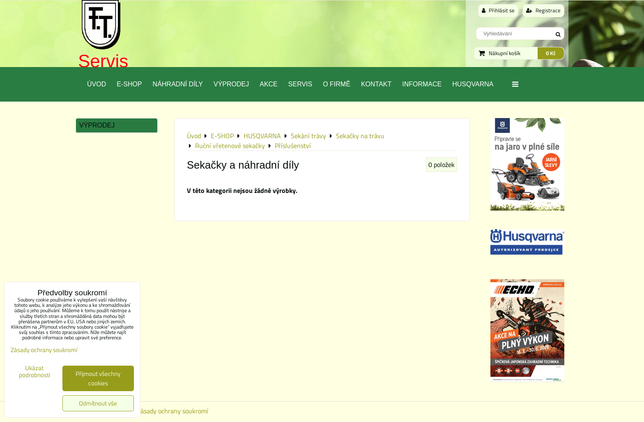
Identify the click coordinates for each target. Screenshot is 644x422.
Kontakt (376, 84)
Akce (269, 84)
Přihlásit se (498, 10)
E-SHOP (129, 84)
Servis (103, 61)
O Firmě (336, 84)
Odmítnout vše (98, 403)
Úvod (96, 84)
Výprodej (231, 84)
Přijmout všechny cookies (98, 378)
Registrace (543, 10)
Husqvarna (472, 84)
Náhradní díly (178, 84)
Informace (422, 84)
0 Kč (551, 53)
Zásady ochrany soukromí (172, 411)
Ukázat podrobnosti (34, 371)
